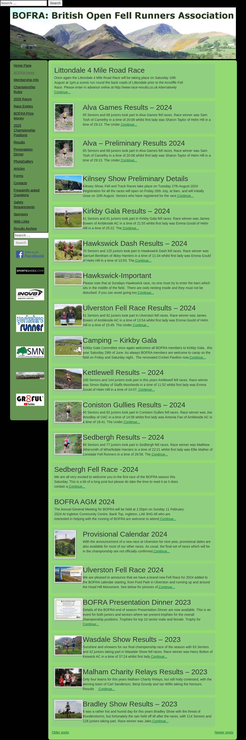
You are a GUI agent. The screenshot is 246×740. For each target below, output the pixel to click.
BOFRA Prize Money (24, 116)
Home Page (22, 65)
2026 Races (23, 99)
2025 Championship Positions (24, 130)
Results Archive (25, 229)
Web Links (21, 221)
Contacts (20, 183)
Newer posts (224, 732)
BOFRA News (24, 73)
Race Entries (23, 106)
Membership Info (26, 80)
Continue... (62, 92)
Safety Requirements (24, 204)
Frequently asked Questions (26, 192)
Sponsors (21, 214)
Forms (18, 176)
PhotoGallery (23, 161)
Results (19, 142)
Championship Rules (24, 89)
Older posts (60, 732)
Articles (19, 169)
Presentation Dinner (23, 152)
